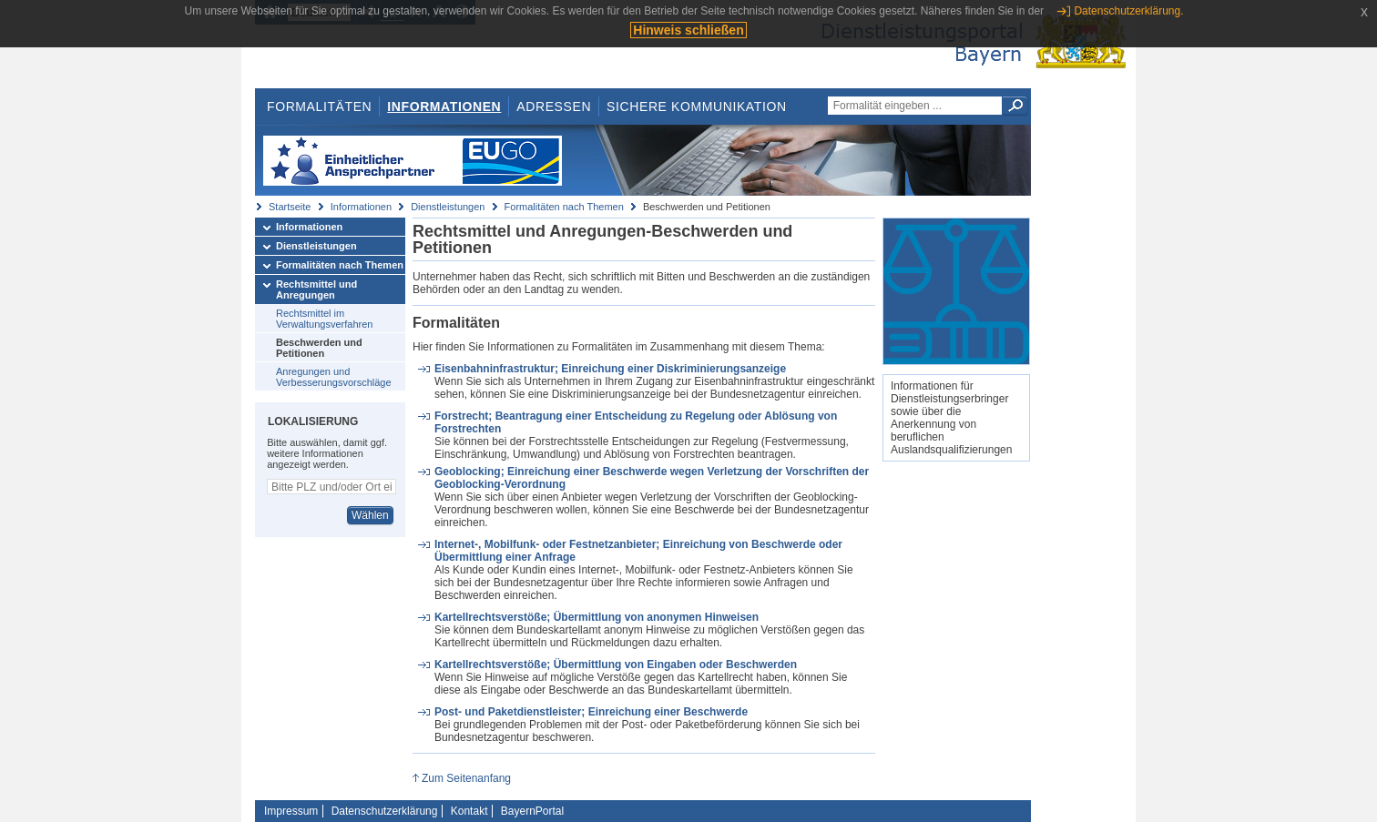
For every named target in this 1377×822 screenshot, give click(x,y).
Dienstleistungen (447, 206)
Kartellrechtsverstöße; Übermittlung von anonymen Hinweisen (596, 617)
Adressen (553, 106)
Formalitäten (319, 106)
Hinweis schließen (688, 30)
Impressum (291, 811)
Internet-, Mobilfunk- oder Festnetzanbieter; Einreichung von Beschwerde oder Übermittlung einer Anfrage (638, 550)
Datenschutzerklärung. (1128, 11)
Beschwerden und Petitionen (319, 348)
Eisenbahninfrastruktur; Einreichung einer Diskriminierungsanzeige (610, 368)
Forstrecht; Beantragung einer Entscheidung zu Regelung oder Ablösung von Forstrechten (635, 422)
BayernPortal (532, 811)
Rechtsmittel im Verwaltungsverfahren (324, 319)
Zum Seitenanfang (466, 778)
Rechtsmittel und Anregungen (316, 289)
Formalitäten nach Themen (564, 206)
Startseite (290, 206)
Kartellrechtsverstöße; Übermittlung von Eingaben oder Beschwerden (615, 664)
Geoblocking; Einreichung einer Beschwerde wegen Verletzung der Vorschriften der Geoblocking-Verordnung (651, 478)
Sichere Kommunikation (697, 106)
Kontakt (469, 811)
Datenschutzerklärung (385, 811)
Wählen (370, 515)
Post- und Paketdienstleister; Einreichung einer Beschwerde (591, 711)
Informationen (444, 106)
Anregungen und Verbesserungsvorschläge (334, 377)
